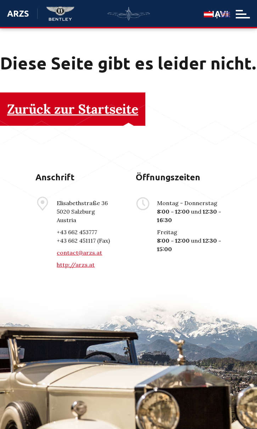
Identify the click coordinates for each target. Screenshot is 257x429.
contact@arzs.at (79, 252)
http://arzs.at (76, 264)
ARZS (18, 13)
